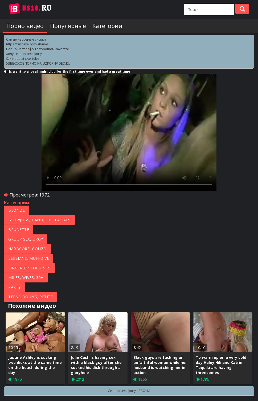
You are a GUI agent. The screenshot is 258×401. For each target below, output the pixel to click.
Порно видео (25, 26)
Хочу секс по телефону (24, 54)
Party (14, 287)
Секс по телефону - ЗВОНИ (129, 390)
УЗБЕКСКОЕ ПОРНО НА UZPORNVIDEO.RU (38, 63)
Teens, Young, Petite (30, 296)
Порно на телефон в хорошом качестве (37, 49)
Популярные (68, 26)
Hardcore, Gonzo (27, 248)
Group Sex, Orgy (25, 239)
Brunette (18, 229)
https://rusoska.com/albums (27, 44)
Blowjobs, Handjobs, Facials (39, 219)
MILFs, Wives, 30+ (25, 277)
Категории (107, 26)
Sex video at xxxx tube (22, 58)
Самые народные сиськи (26, 39)
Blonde (16, 210)
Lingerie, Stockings (29, 267)
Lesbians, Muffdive (28, 258)
